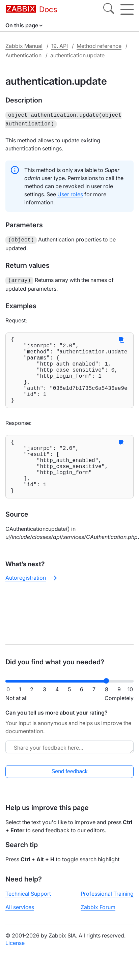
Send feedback (70, 771)
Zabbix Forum (98, 907)
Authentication (23, 55)
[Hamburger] (127, 9)
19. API (59, 45)
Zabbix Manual (24, 45)
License (15, 942)
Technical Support (28, 893)
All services (19, 907)
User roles (70, 193)
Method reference (99, 45)
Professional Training (107, 893)
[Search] (108, 9)
